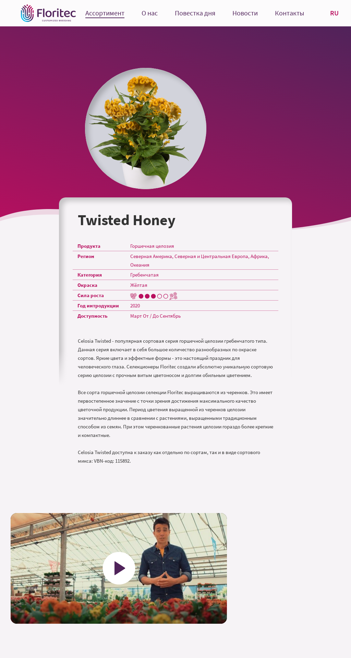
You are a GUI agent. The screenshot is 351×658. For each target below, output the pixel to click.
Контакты (289, 13)
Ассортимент (104, 13)
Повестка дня (195, 13)
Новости (245, 13)
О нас (150, 13)
